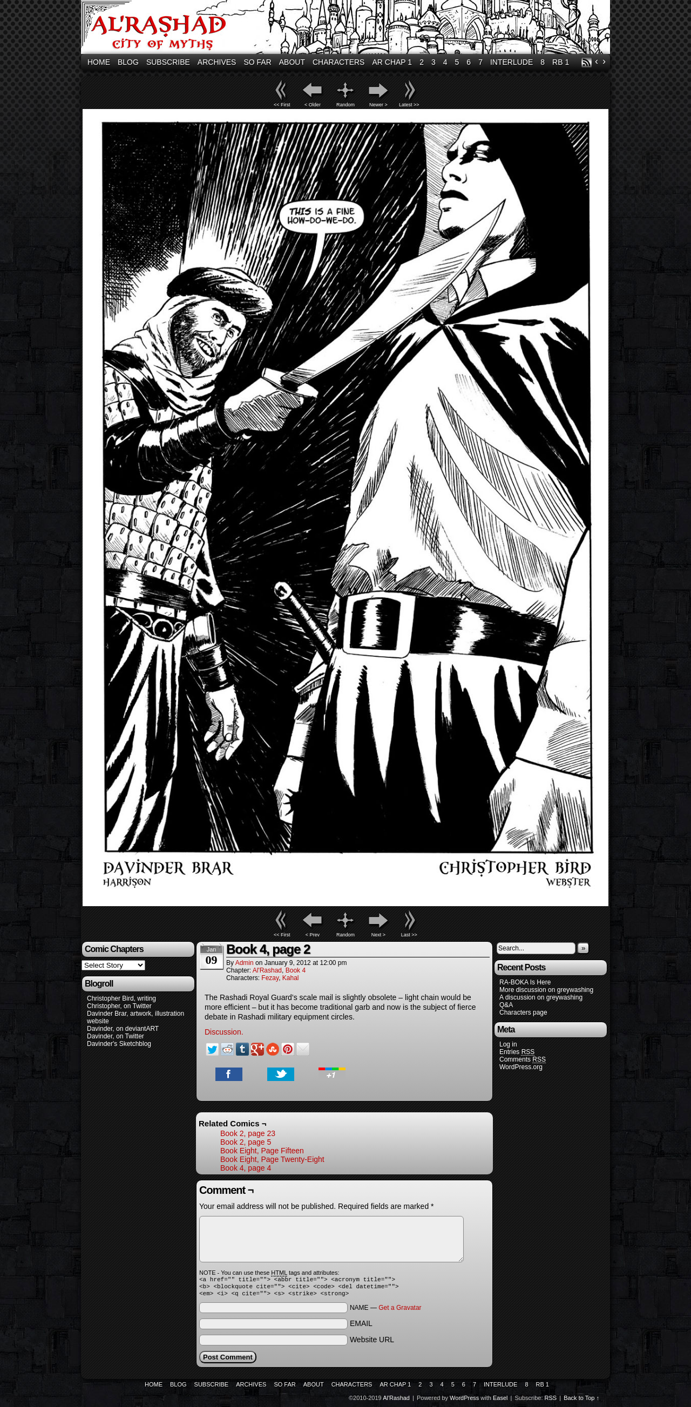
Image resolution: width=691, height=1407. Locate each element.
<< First (282, 104)
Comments (522, 1060)
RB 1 (560, 62)
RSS (586, 62)
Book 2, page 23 (247, 1133)
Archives (217, 62)
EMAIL (361, 1326)
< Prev (313, 934)
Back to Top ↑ (581, 1401)
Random (345, 104)
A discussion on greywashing (540, 997)
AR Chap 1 (392, 62)
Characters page (523, 1012)
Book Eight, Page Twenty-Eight (272, 1159)
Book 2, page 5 (245, 1142)
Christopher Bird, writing (121, 998)
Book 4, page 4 (245, 1168)
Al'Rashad (347, 28)
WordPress (464, 1401)
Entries (516, 1052)
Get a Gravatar (399, 1311)
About (292, 62)
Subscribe (168, 62)
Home (98, 62)
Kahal (290, 978)
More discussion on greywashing (546, 990)
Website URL (372, 1342)
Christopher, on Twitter (119, 1006)
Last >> (409, 934)
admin (244, 963)
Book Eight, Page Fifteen (262, 1150)
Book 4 (296, 970)
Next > (378, 934)
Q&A (506, 1005)
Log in (508, 1044)
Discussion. (224, 1032)
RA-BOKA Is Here (525, 982)
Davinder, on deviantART (123, 1028)
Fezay (270, 978)
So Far (257, 62)
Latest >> (409, 104)
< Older (312, 104)
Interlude (511, 62)
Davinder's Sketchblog (119, 1044)
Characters (338, 62)
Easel (500, 1401)
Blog (128, 62)
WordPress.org (521, 1067)
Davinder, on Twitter (115, 1036)
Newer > (378, 104)
